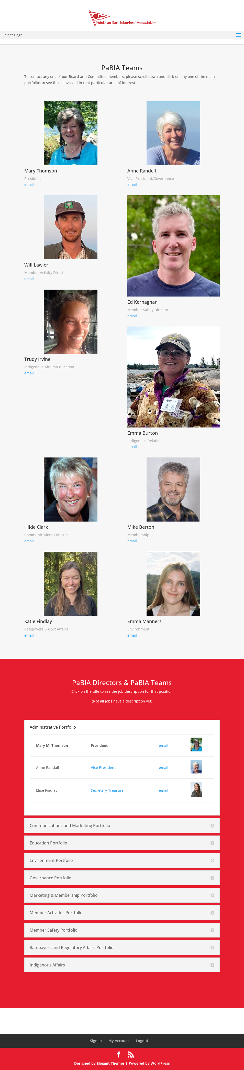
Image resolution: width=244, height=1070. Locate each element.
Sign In (96, 1040)
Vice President (103, 767)
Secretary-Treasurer (108, 790)
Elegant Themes (111, 1063)
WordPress (160, 1063)
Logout (142, 1040)
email (29, 184)
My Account (118, 1040)
